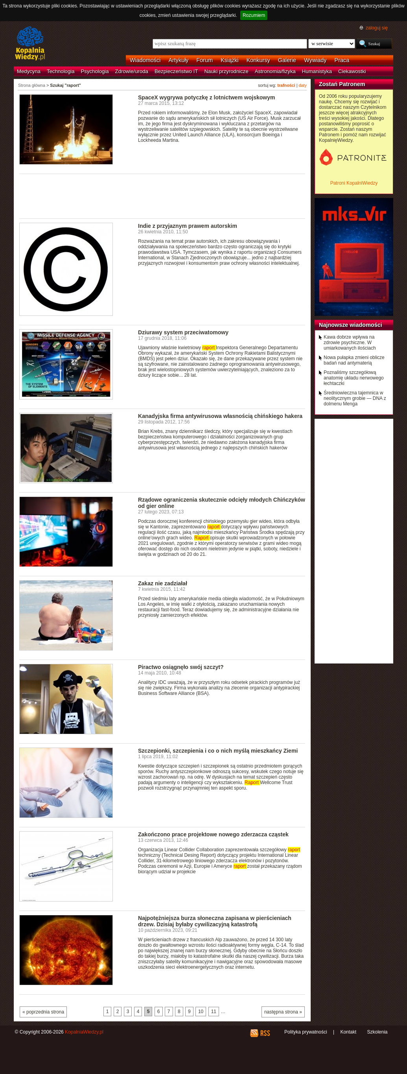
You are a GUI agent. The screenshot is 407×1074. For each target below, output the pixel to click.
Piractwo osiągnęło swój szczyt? (181, 667)
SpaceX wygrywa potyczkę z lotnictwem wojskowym (206, 97)
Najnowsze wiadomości (350, 325)
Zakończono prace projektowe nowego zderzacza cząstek (213, 834)
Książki (230, 60)
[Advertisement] (162, 195)
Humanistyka (317, 71)
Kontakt (348, 1032)
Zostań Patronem (342, 84)
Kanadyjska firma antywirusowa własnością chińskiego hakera (220, 416)
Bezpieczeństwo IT (176, 71)
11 (213, 1011)
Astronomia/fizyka (275, 71)
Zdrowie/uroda (131, 71)
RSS (265, 1033)
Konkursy (258, 60)
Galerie (287, 60)
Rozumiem (254, 15)
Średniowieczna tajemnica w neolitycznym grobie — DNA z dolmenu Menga (355, 398)
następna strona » (283, 1012)
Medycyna (29, 71)
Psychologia (95, 71)
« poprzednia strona (43, 1012)
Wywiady (315, 60)
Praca (342, 60)
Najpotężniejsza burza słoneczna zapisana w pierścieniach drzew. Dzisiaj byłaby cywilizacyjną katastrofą (214, 921)
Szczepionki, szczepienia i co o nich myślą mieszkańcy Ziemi (218, 751)
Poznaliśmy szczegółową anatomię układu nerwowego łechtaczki (354, 378)
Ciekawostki (352, 71)
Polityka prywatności (305, 1032)
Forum (205, 60)
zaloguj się (377, 28)
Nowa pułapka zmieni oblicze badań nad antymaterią (354, 360)
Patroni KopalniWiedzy (354, 183)
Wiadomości (145, 60)
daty (303, 85)
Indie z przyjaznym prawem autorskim (187, 226)
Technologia (60, 71)
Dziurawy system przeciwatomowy (183, 332)
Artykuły (178, 60)
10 (200, 1011)
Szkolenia (377, 1032)
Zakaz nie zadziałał (162, 583)
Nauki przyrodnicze (226, 71)
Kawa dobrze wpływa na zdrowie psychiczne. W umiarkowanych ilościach (350, 342)
